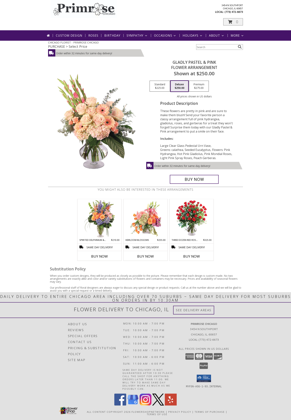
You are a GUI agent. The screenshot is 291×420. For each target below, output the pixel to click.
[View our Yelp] (171, 404)
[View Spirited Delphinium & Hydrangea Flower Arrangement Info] (99, 219)
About (217, 35)
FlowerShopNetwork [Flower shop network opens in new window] (148, 411)
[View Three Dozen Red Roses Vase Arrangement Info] (191, 219)
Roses (93, 35)
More (237, 35)
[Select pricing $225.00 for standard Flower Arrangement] (160, 86)
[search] (240, 47)
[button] (233, 21)
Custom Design (69, 35)
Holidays (193, 35)
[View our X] (158, 404)
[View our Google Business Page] (133, 404)
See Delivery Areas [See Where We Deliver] (193, 310)
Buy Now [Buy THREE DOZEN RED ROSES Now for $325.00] (191, 256)
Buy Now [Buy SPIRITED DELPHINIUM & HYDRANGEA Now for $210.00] (99, 256)
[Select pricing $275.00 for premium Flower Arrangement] (199, 86)
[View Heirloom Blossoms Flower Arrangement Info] (145, 219)
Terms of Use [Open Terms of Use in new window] (157, 414)
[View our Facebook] (120, 404)
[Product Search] (216, 47)
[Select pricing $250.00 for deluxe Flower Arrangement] (179, 86)
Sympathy (137, 35)
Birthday (112, 35)
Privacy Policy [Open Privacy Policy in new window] (179, 411)
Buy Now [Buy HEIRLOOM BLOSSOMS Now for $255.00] (145, 256)
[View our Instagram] (145, 404)
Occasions (165, 35)
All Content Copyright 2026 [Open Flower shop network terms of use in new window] (109, 411)
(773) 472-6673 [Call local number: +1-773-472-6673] (234, 12)
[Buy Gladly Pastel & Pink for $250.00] (194, 179)
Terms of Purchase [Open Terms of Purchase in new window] (210, 411)
